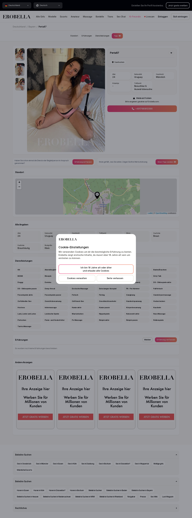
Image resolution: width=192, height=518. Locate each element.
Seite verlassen (115, 278)
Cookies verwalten (77, 278)
